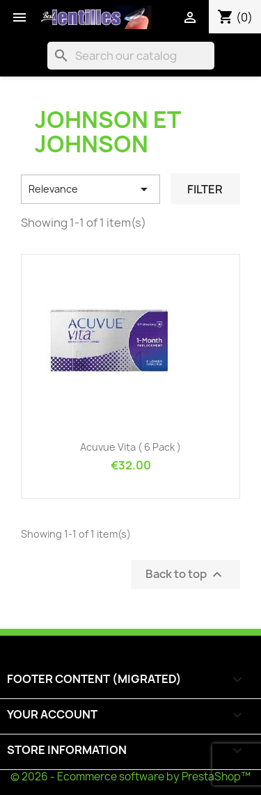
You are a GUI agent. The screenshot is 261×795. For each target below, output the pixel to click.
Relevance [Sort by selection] (90, 189)
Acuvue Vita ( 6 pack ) (130, 446)
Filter (205, 189)
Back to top (185, 574)
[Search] (130, 56)
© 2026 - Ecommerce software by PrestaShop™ (130, 776)
